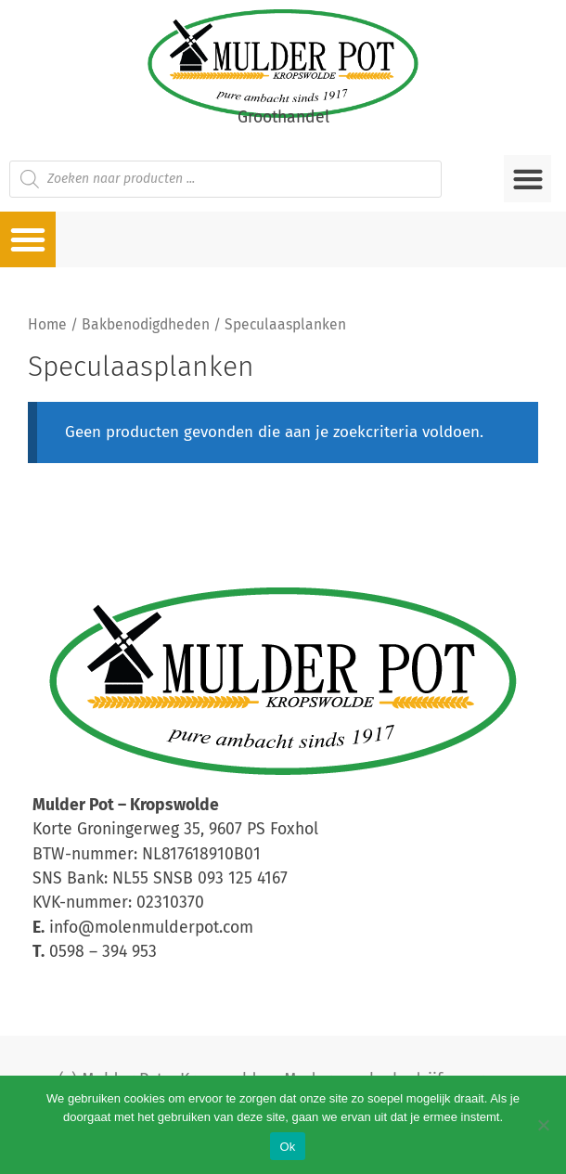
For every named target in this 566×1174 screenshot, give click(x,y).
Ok (287, 1147)
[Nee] (543, 1125)
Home (47, 324)
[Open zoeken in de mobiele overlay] (225, 179)
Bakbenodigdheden (146, 324)
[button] (527, 178)
